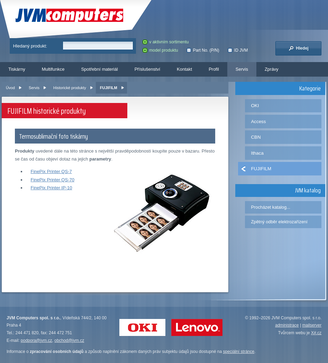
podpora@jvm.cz (36, 340)
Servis (242, 69)
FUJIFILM (108, 88)
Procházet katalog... (270, 207)
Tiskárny (16, 69)
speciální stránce (239, 351)
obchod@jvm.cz (69, 340)
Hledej (299, 48)
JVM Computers (69, 15)
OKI (255, 105)
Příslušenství (147, 69)
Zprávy (272, 69)
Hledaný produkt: (30, 46)
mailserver (311, 325)
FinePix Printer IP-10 (51, 187)
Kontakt (184, 69)
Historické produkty (69, 88)
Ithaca (257, 153)
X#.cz (316, 332)
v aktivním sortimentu (166, 42)
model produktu (160, 50)
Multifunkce (53, 69)
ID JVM (238, 50)
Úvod (10, 88)
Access (258, 121)
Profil (214, 69)
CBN (256, 137)
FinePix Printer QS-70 (52, 179)
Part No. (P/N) (202, 50)
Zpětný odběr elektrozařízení (279, 221)
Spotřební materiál (99, 69)
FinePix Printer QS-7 (51, 171)
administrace (287, 325)
